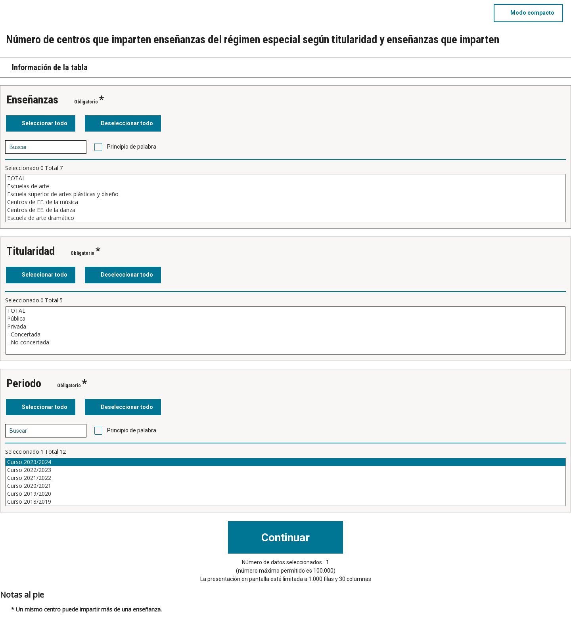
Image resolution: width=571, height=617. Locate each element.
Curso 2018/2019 (285, 502)
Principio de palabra (131, 146)
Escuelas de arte (285, 186)
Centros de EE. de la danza (285, 210)
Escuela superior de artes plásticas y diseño (285, 194)
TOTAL (285, 178)
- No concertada (285, 342)
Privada (285, 326)
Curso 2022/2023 (285, 470)
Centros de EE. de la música (285, 202)
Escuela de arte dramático (285, 218)
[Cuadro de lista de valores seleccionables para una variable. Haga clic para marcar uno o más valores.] (285, 198)
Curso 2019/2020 (285, 494)
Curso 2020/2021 (285, 486)
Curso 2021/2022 (285, 478)
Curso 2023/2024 (285, 462)
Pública (285, 319)
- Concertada (285, 334)
